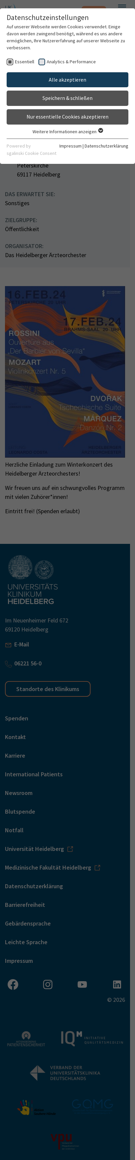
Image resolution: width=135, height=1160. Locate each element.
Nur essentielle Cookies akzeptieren (67, 116)
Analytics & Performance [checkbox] (71, 62)
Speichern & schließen (67, 98)
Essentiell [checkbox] (24, 62)
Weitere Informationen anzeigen (67, 132)
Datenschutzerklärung (106, 146)
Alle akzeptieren (67, 79)
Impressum (70, 146)
